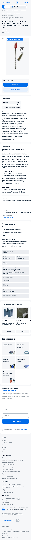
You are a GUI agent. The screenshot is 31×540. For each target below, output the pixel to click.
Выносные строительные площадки (12, 457)
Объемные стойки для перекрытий (11, 467)
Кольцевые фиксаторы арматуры (20, 346)
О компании (5, 445)
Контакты (23, 10)
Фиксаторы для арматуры (7, 345)
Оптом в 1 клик (15, 89)
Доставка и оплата (7, 442)
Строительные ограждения (9, 473)
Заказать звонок (8, 520)
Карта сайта (5, 526)
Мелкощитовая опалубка (9, 462)
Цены (3, 449)
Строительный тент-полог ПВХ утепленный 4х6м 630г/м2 (22, 323)
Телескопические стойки (9, 476)
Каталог (4, 440)
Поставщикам (6, 451)
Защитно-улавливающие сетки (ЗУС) (12, 460)
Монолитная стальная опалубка (6, 359)
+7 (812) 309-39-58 (7, 205)
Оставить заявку (15, 421)
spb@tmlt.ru (5, 490)
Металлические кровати (9, 464)
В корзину (15, 84)
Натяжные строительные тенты (21, 359)
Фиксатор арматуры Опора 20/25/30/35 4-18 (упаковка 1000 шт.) (8, 323)
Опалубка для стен (7, 469)
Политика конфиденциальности (11, 529)
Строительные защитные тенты (11, 471)
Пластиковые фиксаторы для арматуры (7, 373)
